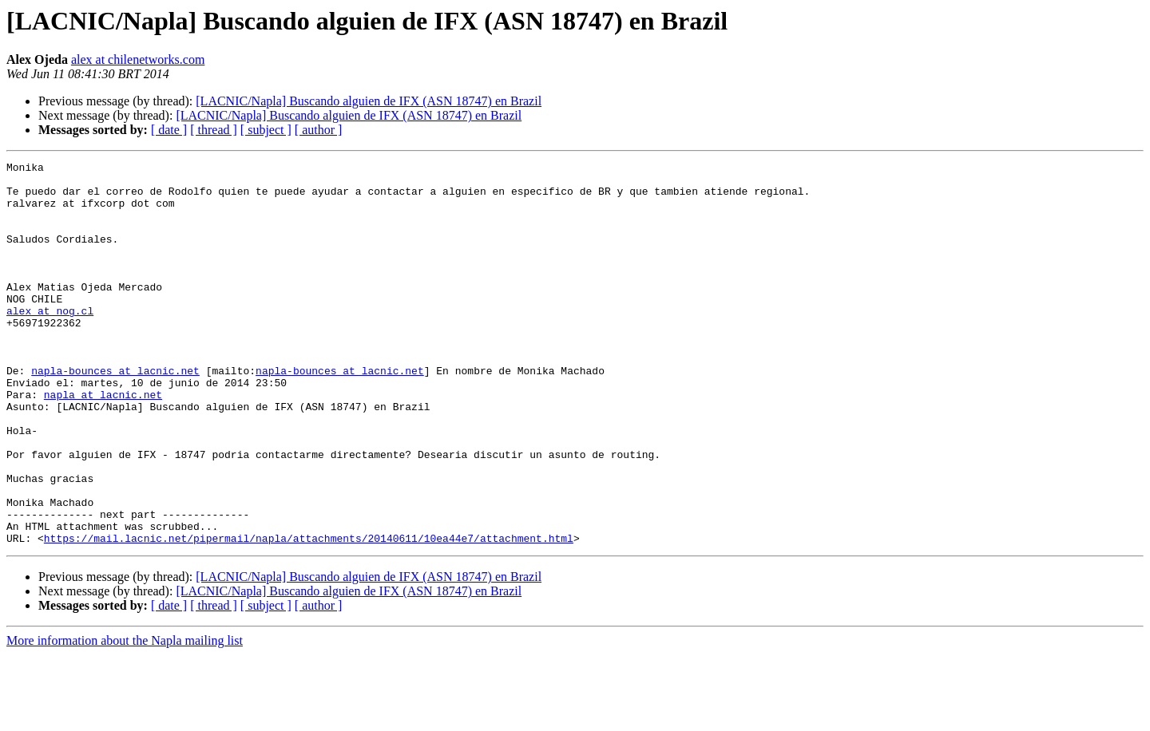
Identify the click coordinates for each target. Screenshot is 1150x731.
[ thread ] (213, 129)
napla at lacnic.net (103, 442)
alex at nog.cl (49, 341)
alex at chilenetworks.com (138, 59)
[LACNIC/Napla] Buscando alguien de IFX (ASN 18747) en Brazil (368, 101)
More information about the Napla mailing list (124, 717)
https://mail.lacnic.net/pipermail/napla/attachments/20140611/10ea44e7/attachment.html (308, 614)
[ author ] (319, 129)
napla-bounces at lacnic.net (115, 413)
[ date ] (169, 129)
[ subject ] (265, 129)
